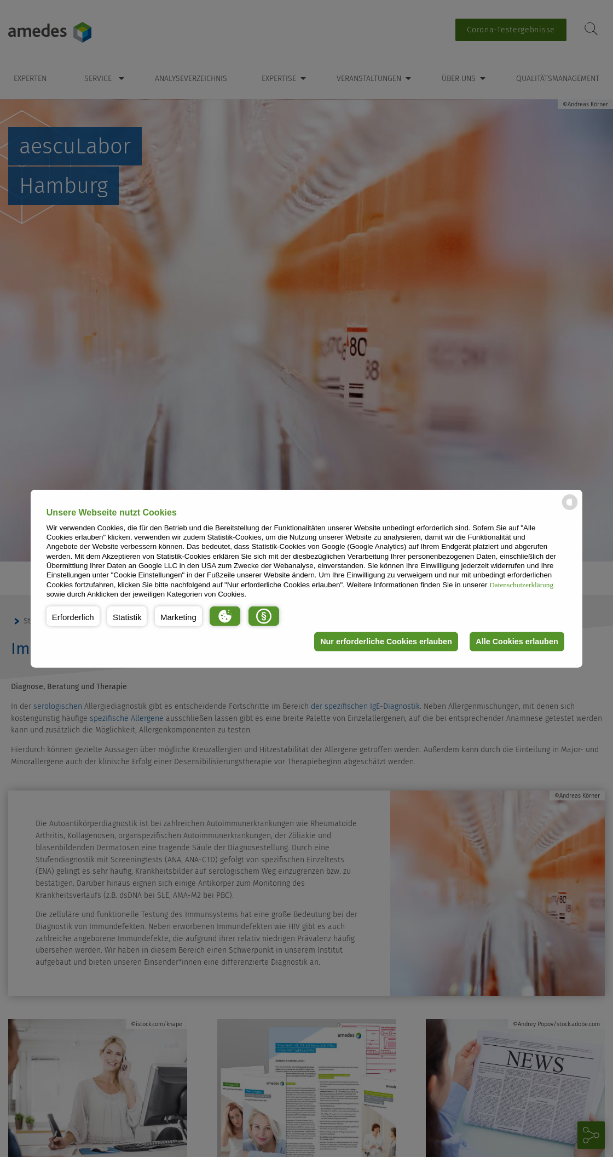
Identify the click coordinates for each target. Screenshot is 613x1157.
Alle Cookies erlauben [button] (517, 641)
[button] (73, 616)
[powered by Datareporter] (570, 509)
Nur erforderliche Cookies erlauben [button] (386, 641)
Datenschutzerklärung (521, 584)
